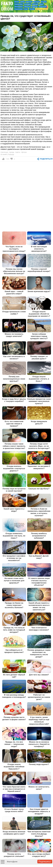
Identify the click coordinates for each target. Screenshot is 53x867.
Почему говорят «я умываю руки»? (39, 357)
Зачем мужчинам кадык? (39, 291)
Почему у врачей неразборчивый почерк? (39, 270)
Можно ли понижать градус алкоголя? (14, 335)
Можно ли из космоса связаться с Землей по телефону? (39, 744)
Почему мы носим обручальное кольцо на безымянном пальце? (14, 271)
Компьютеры (19, 4)
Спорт (26, 9)
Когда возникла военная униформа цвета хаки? (14, 832)
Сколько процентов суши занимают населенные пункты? (39, 401)
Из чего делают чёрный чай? (14, 676)
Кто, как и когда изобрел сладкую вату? (39, 855)
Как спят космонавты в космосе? (14, 357)
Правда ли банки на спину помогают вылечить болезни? (14, 605)
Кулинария (27, 4)
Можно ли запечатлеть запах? (38, 788)
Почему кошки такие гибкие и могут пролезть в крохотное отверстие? (14, 446)
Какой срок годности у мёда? (14, 510)
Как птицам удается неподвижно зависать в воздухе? (39, 811)
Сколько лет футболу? (39, 489)
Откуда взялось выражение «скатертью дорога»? (14, 468)
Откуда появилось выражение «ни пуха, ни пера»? (14, 535)
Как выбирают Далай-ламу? (39, 557)
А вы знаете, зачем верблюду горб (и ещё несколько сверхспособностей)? (39, 720)
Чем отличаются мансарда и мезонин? (39, 629)
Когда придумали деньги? (39, 422)
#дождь (11, 152)
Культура (35, 4)
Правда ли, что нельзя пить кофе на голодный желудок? (14, 630)
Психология (42, 6)
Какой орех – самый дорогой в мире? (14, 292)
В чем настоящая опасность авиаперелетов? (39, 248)
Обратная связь (41, 9)
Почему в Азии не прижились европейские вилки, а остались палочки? (39, 512)
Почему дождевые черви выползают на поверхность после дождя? (39, 653)
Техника (31, 9)
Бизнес (17, 1)
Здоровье (29, 1)
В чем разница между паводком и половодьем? (14, 696)
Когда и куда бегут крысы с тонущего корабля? (14, 400)
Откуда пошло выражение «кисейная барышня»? (14, 766)
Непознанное (19, 6)
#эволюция (4, 152)
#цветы (17, 152)
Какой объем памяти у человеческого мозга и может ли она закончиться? (38, 606)
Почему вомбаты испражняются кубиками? (39, 535)
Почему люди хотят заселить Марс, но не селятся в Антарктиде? (39, 446)
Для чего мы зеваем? (39, 675)
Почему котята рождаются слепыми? (14, 855)
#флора (24, 152)
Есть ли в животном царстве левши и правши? (14, 423)
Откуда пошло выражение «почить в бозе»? (39, 378)
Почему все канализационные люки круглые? (14, 378)
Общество (27, 6)
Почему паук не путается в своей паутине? (14, 490)
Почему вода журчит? (39, 764)
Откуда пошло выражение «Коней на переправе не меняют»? (39, 313)
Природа (34, 6)
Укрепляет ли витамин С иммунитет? (39, 467)
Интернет (36, 1)
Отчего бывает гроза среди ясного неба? (14, 810)
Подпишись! (45, 861)
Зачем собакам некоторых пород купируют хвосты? (39, 336)
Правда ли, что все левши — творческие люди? (14, 744)
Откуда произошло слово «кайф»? (14, 312)
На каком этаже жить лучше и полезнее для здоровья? (14, 580)
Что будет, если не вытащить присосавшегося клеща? (14, 248)
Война (22, 1)
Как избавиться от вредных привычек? (14, 651)
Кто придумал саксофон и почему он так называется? (14, 558)
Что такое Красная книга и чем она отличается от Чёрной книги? (14, 789)
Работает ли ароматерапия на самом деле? (39, 697)
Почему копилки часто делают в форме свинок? (14, 718)
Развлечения (18, 9)
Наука (41, 4)
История (43, 1)
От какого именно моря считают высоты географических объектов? (39, 581)
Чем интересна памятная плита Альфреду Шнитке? (39, 833)
